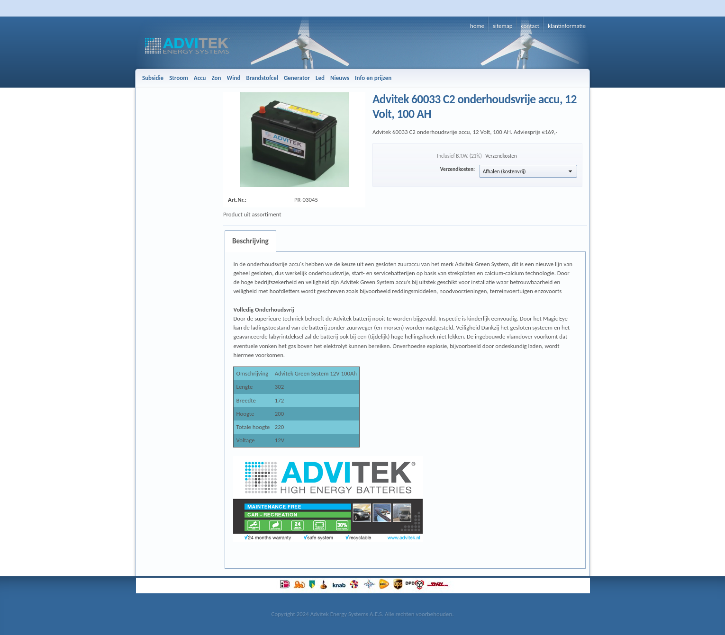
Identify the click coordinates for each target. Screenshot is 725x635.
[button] (528, 171)
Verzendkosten (501, 155)
